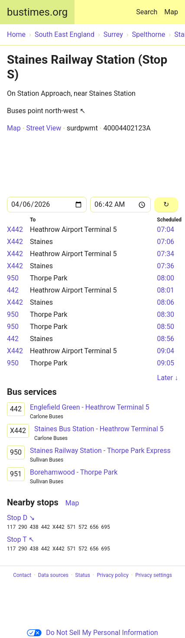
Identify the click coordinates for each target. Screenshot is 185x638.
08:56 (165, 339)
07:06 (165, 242)
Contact (22, 575)
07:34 (165, 254)
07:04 (165, 229)
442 (13, 290)
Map (171, 12)
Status (82, 575)
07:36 (165, 266)
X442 (15, 229)
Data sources (53, 575)
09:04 (165, 351)
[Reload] (166, 204)
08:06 (165, 302)
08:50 (165, 326)
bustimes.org (37, 12)
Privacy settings (153, 575)
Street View (43, 128)
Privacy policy (112, 575)
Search (148, 8)
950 (13, 278)
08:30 (165, 314)
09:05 (165, 363)
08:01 (165, 290)
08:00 (165, 278)
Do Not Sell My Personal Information (92, 632)
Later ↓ (167, 378)
